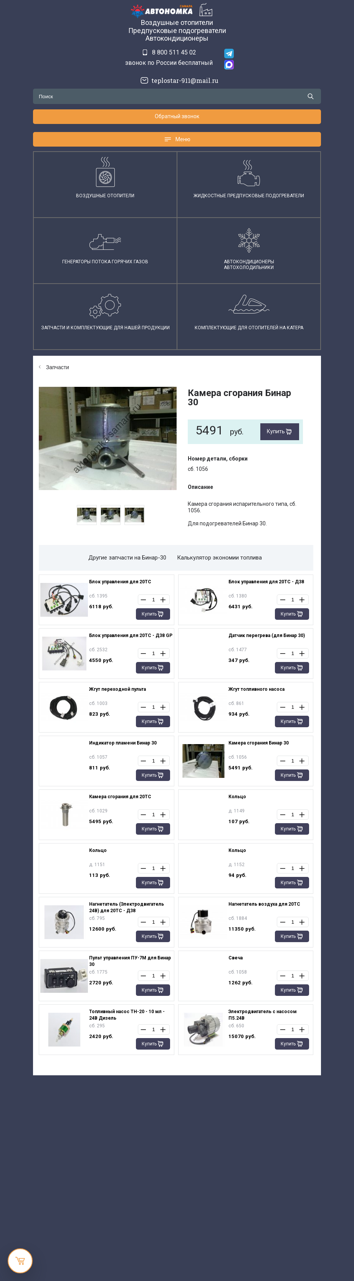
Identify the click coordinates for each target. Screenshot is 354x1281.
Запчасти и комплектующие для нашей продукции (105, 327)
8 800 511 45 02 (174, 52)
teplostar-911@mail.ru (183, 80)
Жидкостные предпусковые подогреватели (249, 195)
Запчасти (54, 367)
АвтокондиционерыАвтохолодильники (249, 264)
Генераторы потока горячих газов (105, 261)
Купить (276, 431)
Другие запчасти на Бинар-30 (127, 557)
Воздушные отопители (105, 195)
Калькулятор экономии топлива (219, 557)
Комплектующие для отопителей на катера (249, 327)
